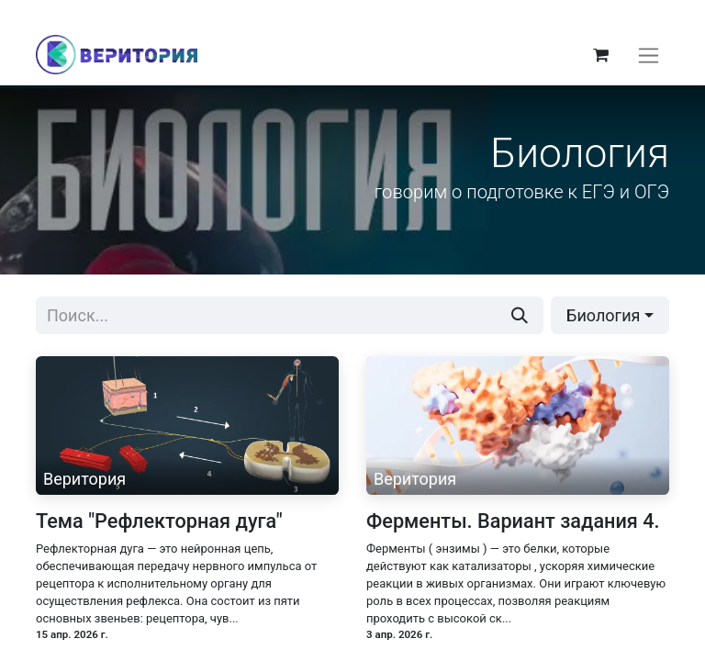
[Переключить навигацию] (648, 61)
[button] (610, 327)
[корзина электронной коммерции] (600, 60)
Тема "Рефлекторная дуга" (159, 532)
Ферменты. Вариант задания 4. (513, 532)
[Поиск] (519, 327)
